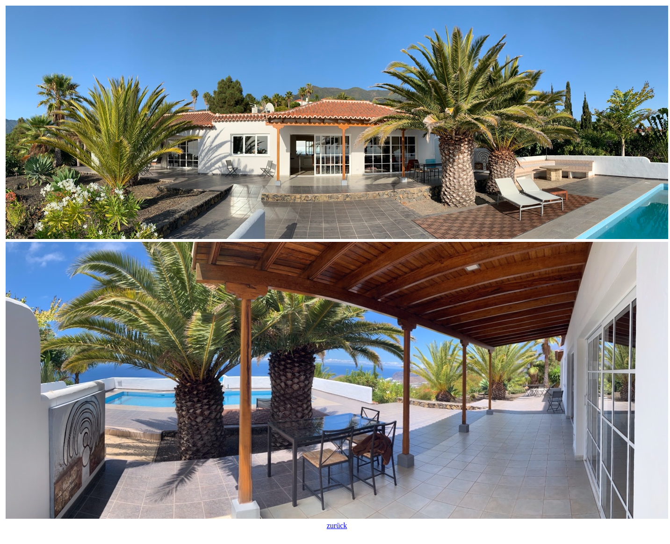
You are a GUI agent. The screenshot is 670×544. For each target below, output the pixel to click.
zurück (337, 525)
